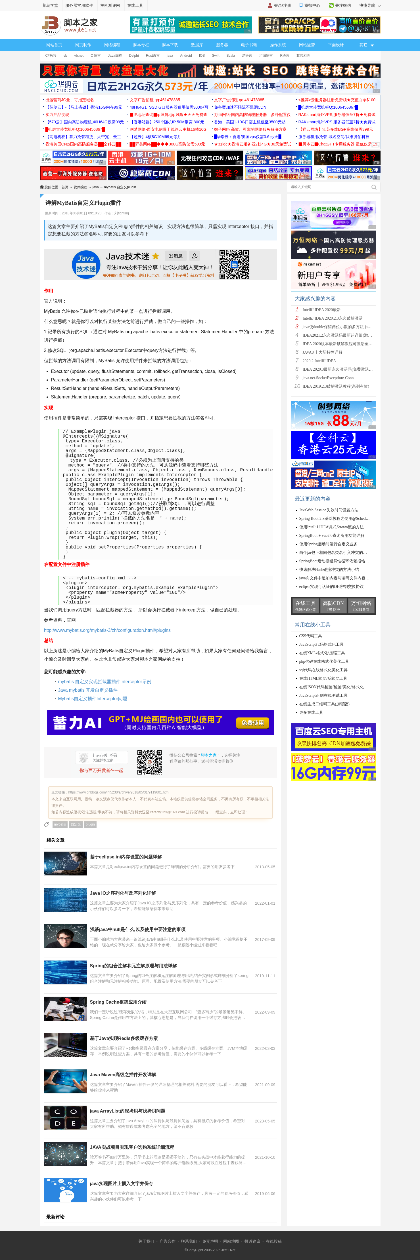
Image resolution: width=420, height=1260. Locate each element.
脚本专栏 (141, 45)
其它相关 (303, 56)
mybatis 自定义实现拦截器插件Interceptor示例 (104, 681)
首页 (65, 187)
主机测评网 (110, 5)
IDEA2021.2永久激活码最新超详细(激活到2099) (344, 335)
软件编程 (80, 187)
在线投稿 (274, 1241)
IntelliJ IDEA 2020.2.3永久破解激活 (333, 318)
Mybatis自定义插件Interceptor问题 (93, 698)
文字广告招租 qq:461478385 (155, 100)
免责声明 (210, 1241)
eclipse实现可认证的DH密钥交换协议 (331, 586)
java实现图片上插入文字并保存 (121, 1183)
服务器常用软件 (79, 5)
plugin (90, 824)
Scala (230, 56)
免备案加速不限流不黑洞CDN (240, 107)
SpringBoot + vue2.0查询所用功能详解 (331, 535)
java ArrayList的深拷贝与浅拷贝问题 (127, 1111)
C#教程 (51, 56)
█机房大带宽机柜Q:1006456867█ (328, 107)
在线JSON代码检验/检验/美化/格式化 (331, 687)
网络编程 (112, 45)
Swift (215, 56)
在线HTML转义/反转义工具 (323, 678)
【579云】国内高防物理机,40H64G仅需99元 (84, 122)
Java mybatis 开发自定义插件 (88, 690)
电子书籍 (249, 45)
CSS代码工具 (310, 636)
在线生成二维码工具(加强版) (324, 704)
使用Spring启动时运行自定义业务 (328, 544)
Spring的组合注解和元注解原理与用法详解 (133, 965)
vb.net (79, 56)
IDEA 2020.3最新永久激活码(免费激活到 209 (341, 369)
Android (186, 56)
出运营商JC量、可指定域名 (69, 100)
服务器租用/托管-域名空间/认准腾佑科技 (333, 136)
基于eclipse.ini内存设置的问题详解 (126, 856)
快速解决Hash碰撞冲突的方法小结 (329, 569)
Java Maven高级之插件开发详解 (123, 1074)
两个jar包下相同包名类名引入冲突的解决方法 (339, 552)
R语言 (284, 56)
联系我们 (189, 1241)
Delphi (134, 56)
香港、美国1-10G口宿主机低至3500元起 (250, 122)
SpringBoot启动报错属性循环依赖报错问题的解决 (342, 561)
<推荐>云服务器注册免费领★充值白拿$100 (337, 100)
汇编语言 (266, 56)
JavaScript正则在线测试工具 (323, 695)
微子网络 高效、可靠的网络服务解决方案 (250, 129)
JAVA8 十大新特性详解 (323, 352)
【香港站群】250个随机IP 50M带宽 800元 (167, 122)
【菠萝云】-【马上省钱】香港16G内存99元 (83, 107)
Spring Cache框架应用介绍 (118, 1002)
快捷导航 (370, 5)
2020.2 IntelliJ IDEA (319, 361)
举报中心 (312, 5)
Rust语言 (153, 56)
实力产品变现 (57, 114)
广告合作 (167, 1241)
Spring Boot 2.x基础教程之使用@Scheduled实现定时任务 (347, 518)
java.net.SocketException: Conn (328, 378)
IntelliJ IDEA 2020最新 (322, 310)
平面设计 (336, 45)
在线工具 (135, 5)
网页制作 (83, 45)
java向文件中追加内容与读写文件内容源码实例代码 (344, 578)
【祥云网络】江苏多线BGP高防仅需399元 (335, 129)
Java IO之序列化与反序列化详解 (123, 893)
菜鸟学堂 (50, 5)
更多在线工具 (311, 712)
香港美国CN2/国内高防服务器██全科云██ (83, 144)
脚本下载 (170, 45)
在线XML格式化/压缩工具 (322, 653)
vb (65, 56)
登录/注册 (282, 5)
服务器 (222, 45)
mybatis (60, 824)
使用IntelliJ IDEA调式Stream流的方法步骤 (335, 527)
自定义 (76, 824)
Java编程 (115, 56)
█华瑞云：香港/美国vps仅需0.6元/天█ (247, 136)
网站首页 (54, 45)
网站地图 (231, 1241)
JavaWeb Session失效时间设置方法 (328, 510)
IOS (202, 56)
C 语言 (96, 56)
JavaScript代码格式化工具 (321, 644)
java (170, 56)
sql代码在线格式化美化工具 (323, 670)
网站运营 (307, 45)
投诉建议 (252, 1241)
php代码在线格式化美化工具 (324, 661)
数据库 (197, 45)
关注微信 (343, 5)
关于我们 (146, 1241)
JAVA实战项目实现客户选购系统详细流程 (132, 1147)
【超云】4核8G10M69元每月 (155, 136)
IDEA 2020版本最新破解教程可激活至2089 (340, 344)
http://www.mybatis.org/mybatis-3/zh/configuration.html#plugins (107, 630)
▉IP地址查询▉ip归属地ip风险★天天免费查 (168, 114)
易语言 (247, 56)
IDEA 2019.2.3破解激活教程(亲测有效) (336, 386)
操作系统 (278, 45)
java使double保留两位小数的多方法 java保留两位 (345, 327)
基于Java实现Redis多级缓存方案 (124, 1038)
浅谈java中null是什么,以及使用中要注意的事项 (137, 929)
